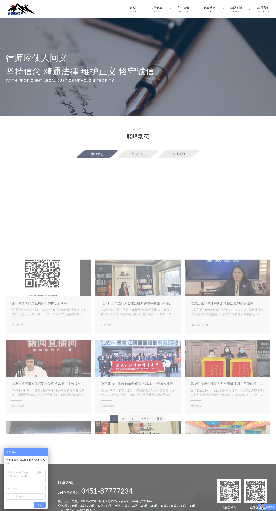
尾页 (160, 422)
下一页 (145, 422)
